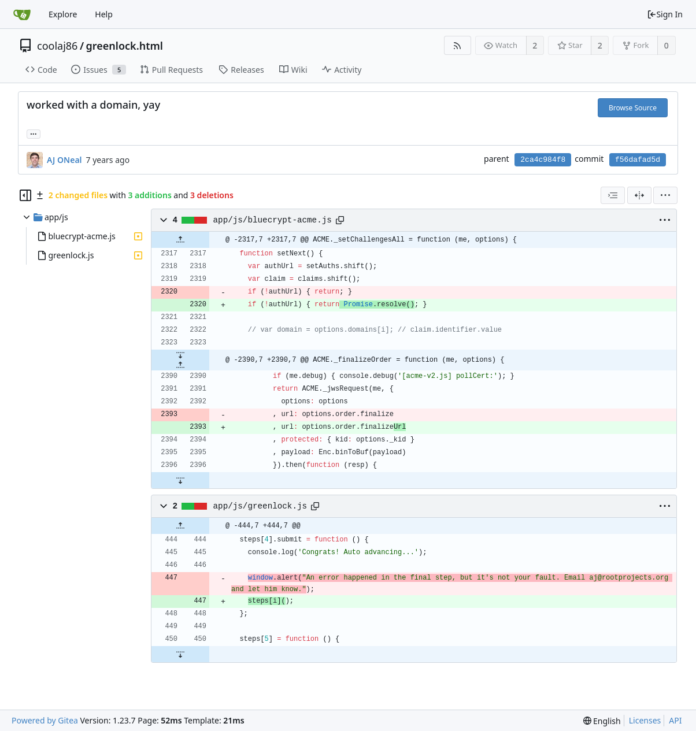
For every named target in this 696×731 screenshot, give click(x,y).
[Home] (22, 14)
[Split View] (639, 195)
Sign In (665, 14)
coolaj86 (57, 45)
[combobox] (613, 195)
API (675, 720)
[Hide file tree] (25, 195)
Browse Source (633, 108)
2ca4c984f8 (542, 159)
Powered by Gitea (45, 720)
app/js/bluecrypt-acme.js (272, 220)
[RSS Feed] (457, 45)
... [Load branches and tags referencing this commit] (33, 133)
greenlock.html (124, 45)
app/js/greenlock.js (260, 506)
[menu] (665, 195)
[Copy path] (340, 220)
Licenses (645, 720)
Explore (63, 14)
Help (104, 14)
